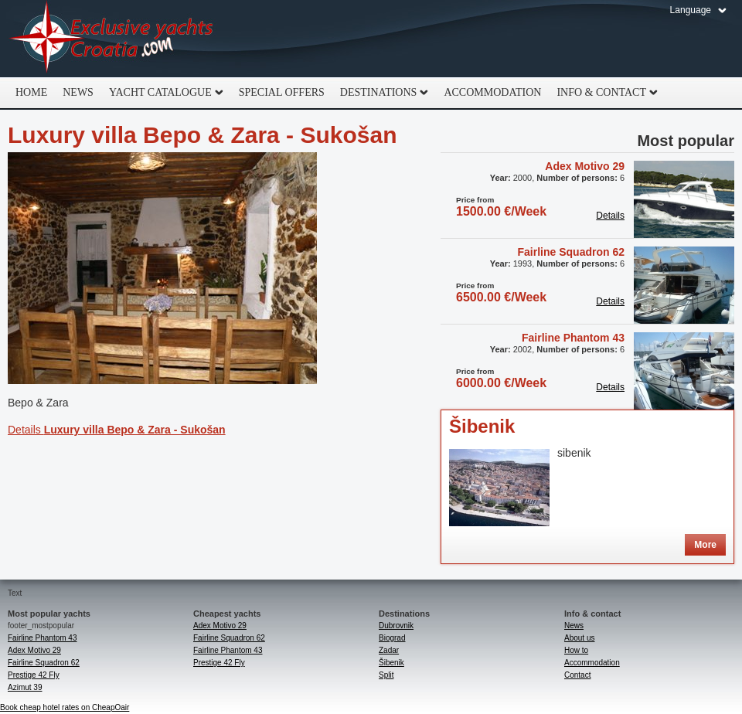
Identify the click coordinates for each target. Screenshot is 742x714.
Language (690, 10)
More (705, 544)
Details (117, 429)
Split (386, 675)
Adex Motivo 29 (585, 166)
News (78, 92)
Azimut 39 (25, 687)
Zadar (389, 650)
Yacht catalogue (162, 92)
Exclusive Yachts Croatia (112, 38)
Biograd (392, 638)
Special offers (282, 92)
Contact (577, 675)
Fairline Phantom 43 (573, 338)
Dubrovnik (396, 625)
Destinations (380, 92)
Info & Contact (603, 92)
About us (579, 638)
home (31, 92)
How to (576, 650)
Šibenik (482, 426)
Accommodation (492, 92)
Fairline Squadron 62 (571, 252)
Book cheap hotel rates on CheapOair (64, 707)
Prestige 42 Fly (34, 675)
